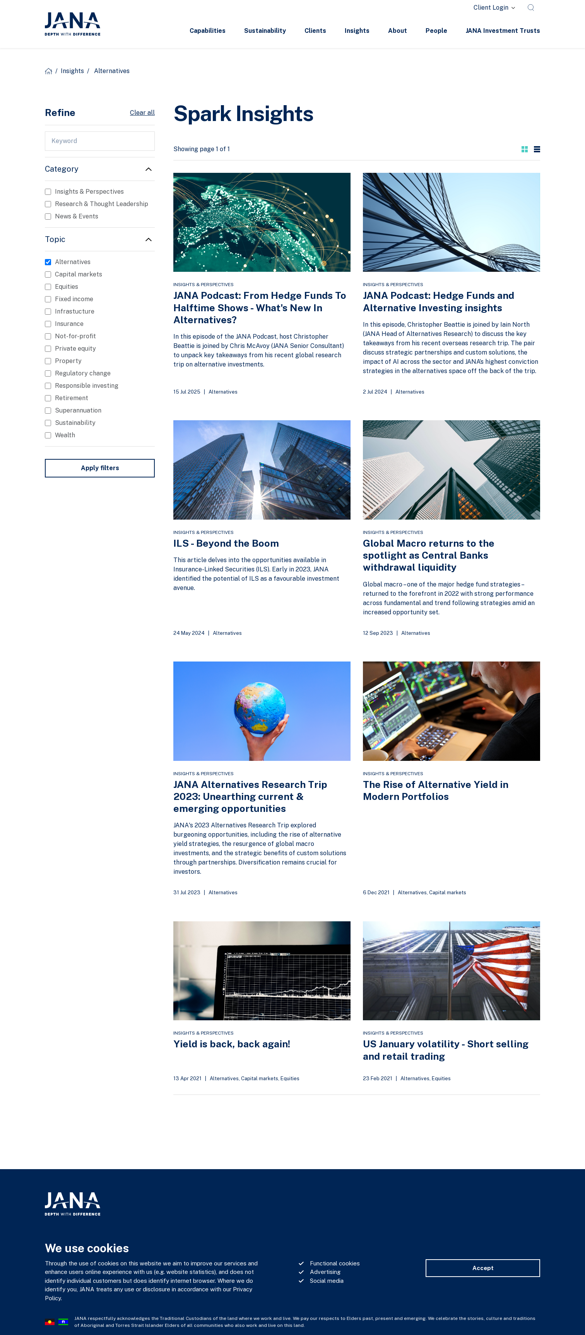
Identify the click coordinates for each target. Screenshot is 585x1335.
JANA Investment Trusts (503, 30)
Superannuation (78, 410)
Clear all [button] (142, 112)
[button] (525, 149)
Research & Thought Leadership (101, 204)
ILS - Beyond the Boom (226, 543)
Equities (290, 1078)
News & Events (76, 216)
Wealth (65, 435)
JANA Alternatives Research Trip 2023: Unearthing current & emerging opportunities (250, 797)
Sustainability (265, 30)
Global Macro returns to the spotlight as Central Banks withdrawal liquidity (428, 555)
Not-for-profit (75, 336)
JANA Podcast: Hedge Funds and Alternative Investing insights (438, 301)
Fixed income (74, 299)
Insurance (69, 323)
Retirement (71, 398)
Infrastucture (74, 311)
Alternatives (223, 392)
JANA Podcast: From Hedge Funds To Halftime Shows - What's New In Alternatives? (259, 308)
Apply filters (100, 468)
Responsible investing (86, 385)
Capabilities (208, 30)
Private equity (75, 348)
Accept (483, 1268)
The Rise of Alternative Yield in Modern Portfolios (435, 790)
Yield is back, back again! (231, 1044)
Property (68, 361)
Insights (357, 30)
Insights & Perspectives (203, 284)
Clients (315, 30)
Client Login (491, 7)
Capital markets (447, 892)
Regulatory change (83, 373)
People (436, 30)
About (397, 30)
